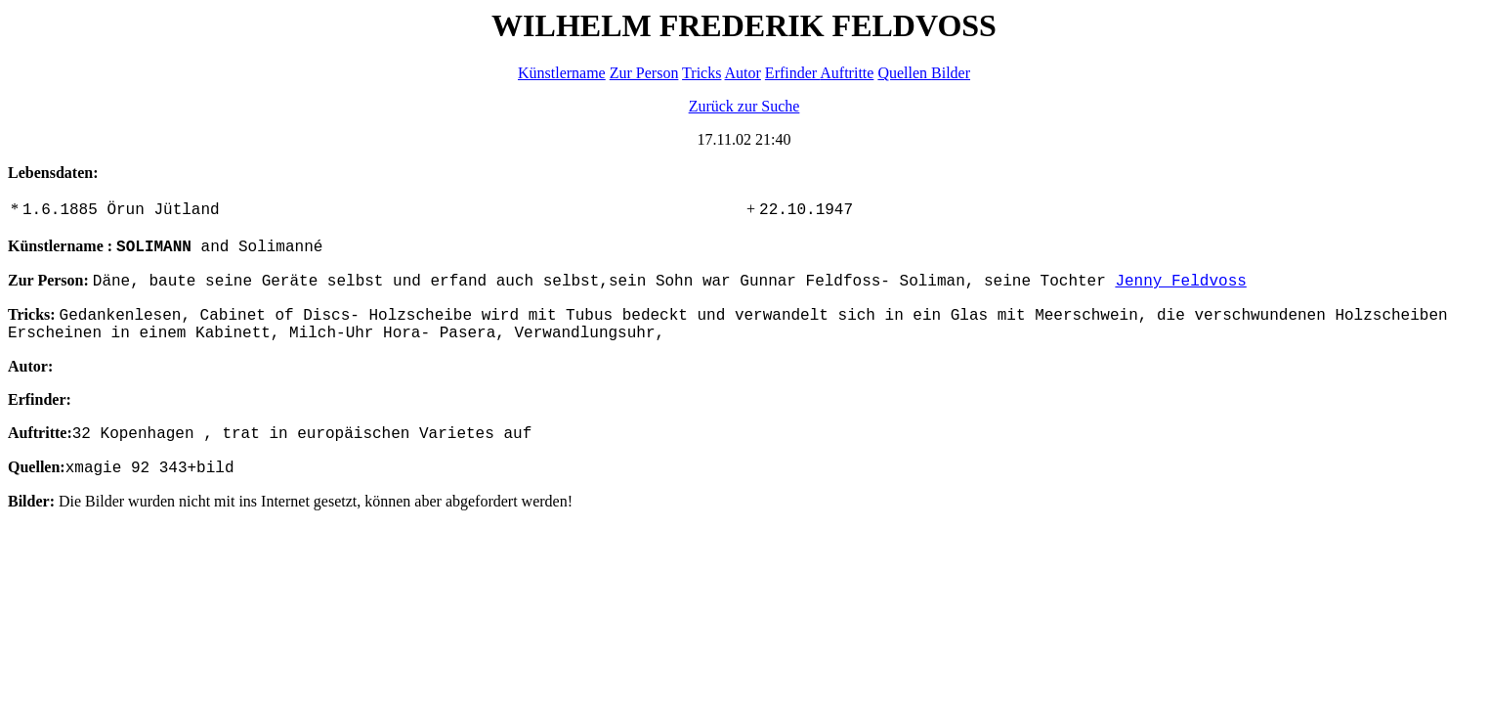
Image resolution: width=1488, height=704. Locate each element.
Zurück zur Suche (744, 106)
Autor (743, 73)
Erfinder (792, 73)
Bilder (950, 73)
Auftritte (846, 73)
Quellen (904, 73)
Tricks (701, 73)
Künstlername (562, 73)
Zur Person (644, 73)
